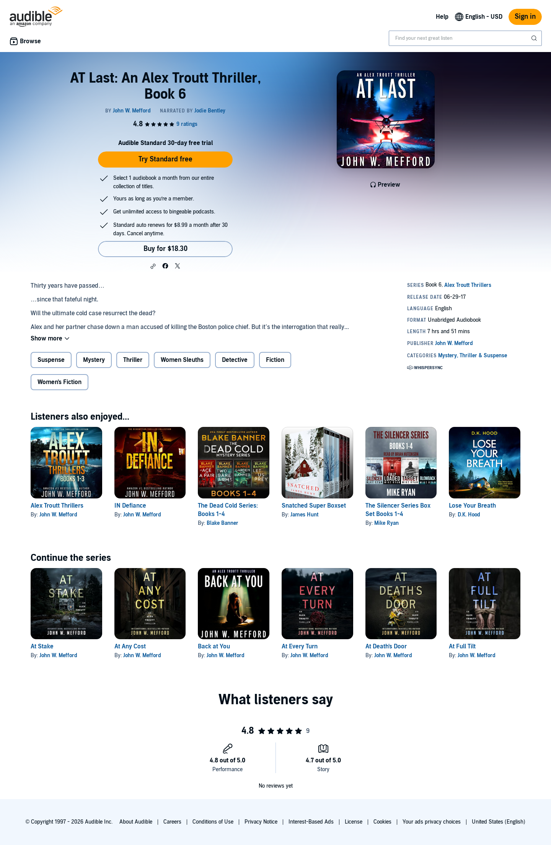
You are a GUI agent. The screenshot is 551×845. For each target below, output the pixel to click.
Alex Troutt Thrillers (57, 506)
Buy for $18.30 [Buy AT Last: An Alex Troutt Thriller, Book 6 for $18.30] (165, 249)
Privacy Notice (261, 822)
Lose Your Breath (472, 506)
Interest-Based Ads (311, 822)
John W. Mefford (58, 514)
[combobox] (465, 38)
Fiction (275, 360)
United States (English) (498, 822)
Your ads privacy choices (432, 822)
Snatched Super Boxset (314, 506)
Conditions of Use (212, 822)
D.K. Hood (469, 514)
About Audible (135, 822)
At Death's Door (386, 646)
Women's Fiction (59, 382)
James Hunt (304, 514)
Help (442, 17)
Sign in (525, 17)
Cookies (382, 822)
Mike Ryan (386, 523)
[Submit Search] (535, 38)
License (353, 822)
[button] (153, 266)
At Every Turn (300, 646)
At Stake (42, 646)
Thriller (132, 360)
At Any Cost (130, 646)
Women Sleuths (182, 360)
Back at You (214, 646)
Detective (235, 360)
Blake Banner (222, 523)
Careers (172, 822)
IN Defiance (130, 506)
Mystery (94, 360)
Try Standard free (165, 159)
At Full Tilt (462, 646)
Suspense (51, 360)
